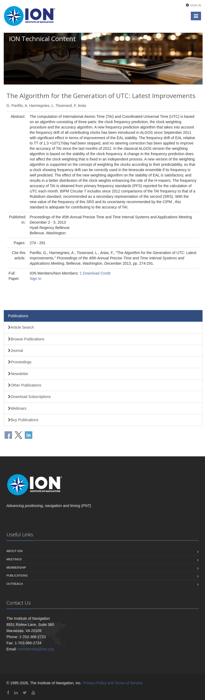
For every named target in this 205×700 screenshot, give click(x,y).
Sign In (195, 5)
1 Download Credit (95, 273)
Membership (16, 567)
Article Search (21, 327)
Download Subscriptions (29, 397)
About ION (14, 551)
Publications (18, 316)
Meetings (14, 559)
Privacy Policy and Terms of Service (113, 683)
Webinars (17, 408)
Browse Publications (26, 339)
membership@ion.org (36, 649)
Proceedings (19, 362)
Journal (15, 350)
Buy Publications (23, 420)
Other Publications (24, 385)
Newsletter (18, 374)
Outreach (14, 583)
